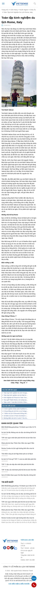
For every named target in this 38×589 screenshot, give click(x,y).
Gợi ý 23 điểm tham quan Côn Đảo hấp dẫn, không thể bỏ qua (19, 475)
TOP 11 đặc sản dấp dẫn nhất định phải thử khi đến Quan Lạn (18, 465)
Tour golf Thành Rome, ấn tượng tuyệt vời (16, 400)
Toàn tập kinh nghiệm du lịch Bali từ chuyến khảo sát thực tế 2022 (16, 395)
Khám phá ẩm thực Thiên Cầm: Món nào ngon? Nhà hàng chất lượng (18, 443)
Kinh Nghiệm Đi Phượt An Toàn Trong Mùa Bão (16, 397)
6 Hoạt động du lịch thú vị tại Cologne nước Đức (16, 411)
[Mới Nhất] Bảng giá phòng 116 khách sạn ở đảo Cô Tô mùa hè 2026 (19, 427)
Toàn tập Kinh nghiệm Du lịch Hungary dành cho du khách (16, 393)
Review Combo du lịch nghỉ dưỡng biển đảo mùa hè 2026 (18, 449)
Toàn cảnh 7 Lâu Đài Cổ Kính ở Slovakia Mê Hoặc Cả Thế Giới (16, 402)
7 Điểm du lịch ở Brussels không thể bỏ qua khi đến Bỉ (16, 413)
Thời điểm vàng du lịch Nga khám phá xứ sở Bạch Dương (17, 454)
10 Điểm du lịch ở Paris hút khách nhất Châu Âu (16, 416)
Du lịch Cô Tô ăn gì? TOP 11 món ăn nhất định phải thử (19, 459)
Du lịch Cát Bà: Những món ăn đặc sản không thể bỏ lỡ (19, 432)
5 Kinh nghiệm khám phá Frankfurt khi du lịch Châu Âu (16, 409)
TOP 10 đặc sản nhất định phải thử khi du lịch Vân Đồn (19, 470)
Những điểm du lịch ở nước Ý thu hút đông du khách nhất (16, 418)
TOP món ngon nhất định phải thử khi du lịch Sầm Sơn (19, 438)
